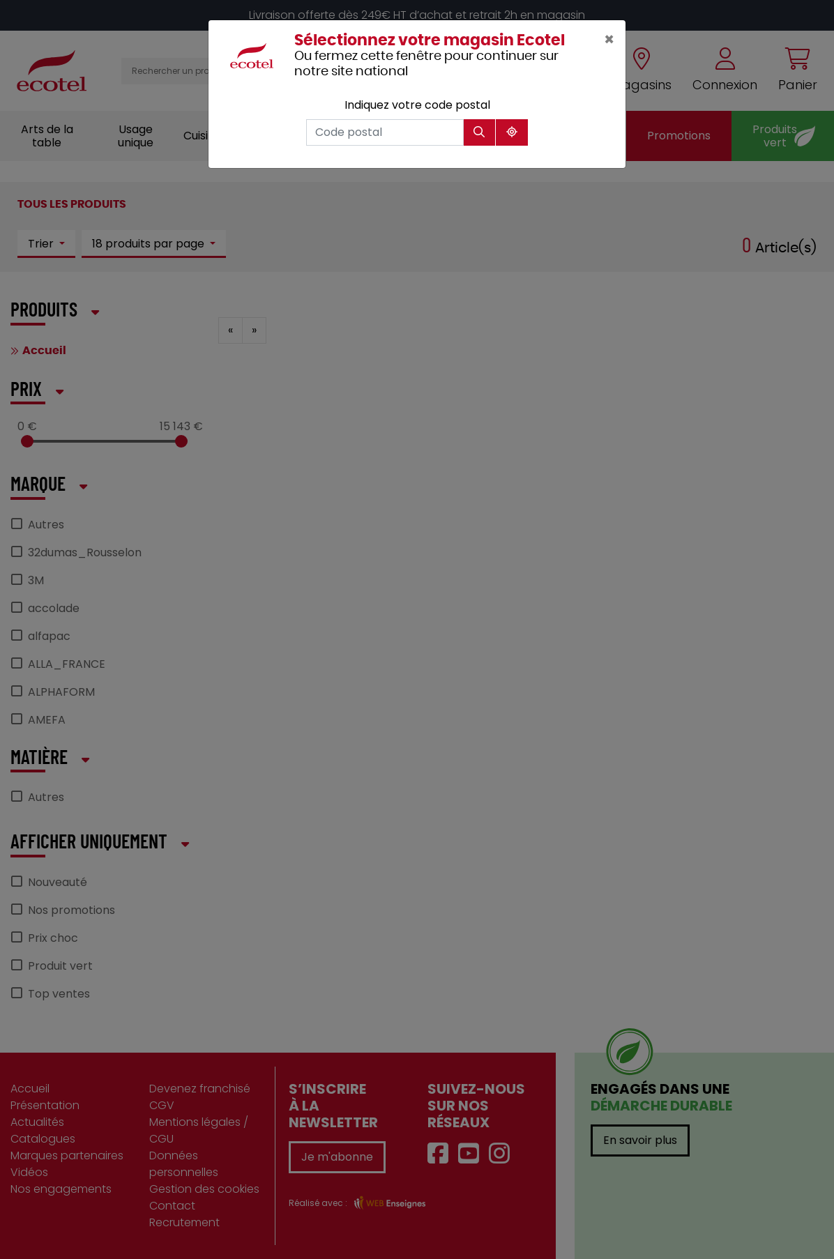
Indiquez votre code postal (417, 105)
